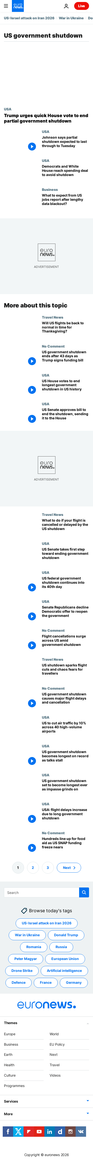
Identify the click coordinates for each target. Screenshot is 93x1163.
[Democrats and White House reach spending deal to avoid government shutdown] (65, 172)
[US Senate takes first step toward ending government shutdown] (65, 555)
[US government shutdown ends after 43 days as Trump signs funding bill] (65, 358)
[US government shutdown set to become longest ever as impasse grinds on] (65, 787)
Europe (9, 1034)
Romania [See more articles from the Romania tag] (33, 947)
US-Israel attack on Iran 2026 (29, 18)
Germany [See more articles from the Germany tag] (74, 982)
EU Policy (57, 1044)
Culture (10, 1075)
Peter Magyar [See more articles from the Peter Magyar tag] (25, 959)
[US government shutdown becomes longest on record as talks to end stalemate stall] (65, 758)
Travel (55, 1065)
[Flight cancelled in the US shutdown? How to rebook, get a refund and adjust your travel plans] (65, 526)
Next (54, 1054)
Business (50, 189)
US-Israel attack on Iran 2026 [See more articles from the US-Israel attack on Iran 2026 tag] (46, 923)
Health (9, 1065)
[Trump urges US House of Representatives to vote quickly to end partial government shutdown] (46, 118)
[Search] (46, 892)
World (54, 1034)
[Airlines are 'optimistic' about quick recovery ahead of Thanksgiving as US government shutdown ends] (65, 329)
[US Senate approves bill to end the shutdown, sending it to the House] (65, 416)
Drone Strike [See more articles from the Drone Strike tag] (21, 970)
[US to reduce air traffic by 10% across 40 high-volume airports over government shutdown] (65, 729)
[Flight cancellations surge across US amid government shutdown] (65, 642)
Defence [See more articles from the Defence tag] (19, 982)
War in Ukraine (71, 18)
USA (7, 109)
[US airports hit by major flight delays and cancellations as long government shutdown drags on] (65, 816)
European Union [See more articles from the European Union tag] (65, 959)
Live (81, 6)
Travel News (52, 317)
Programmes (14, 1086)
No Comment (53, 346)
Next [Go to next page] (67, 867)
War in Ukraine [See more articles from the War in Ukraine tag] (27, 935)
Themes (10, 1023)
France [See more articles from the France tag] (46, 982)
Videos (55, 1075)
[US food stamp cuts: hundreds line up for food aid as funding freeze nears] (65, 845)
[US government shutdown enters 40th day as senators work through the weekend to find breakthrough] (65, 584)
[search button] (84, 892)
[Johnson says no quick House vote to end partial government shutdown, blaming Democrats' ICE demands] (65, 143)
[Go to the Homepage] (18, 6)
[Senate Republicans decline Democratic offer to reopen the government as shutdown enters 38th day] (65, 613)
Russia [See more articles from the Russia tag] (61, 947)
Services (11, 1101)
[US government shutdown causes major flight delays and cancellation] (65, 700)
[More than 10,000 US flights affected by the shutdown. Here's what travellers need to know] (65, 671)
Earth (8, 1054)
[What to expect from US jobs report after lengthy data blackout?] (65, 201)
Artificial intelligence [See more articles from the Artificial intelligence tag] (64, 970)
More (8, 1114)
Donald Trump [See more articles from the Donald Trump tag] (66, 935)
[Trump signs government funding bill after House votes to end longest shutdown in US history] (65, 387)
